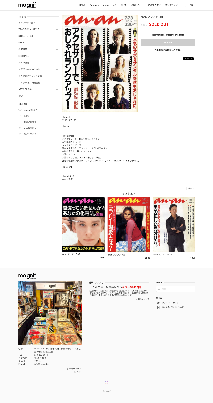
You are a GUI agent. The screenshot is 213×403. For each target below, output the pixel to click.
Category (94, 5)
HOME (82, 5)
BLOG (123, 5)
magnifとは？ (110, 5)
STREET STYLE (25, 36)
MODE (21, 42)
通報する (191, 188)
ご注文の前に (154, 5)
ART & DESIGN (25, 89)
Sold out (168, 42)
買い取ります (171, 5)
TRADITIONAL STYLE (28, 29)
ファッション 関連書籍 (29, 82)
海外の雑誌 (23, 62)
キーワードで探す (27, 22)
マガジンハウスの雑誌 (29, 69)
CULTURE (22, 49)
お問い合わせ (137, 5)
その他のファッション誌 (30, 76)
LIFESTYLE (23, 56)
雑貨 (20, 96)
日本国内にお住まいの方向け (168, 50)
